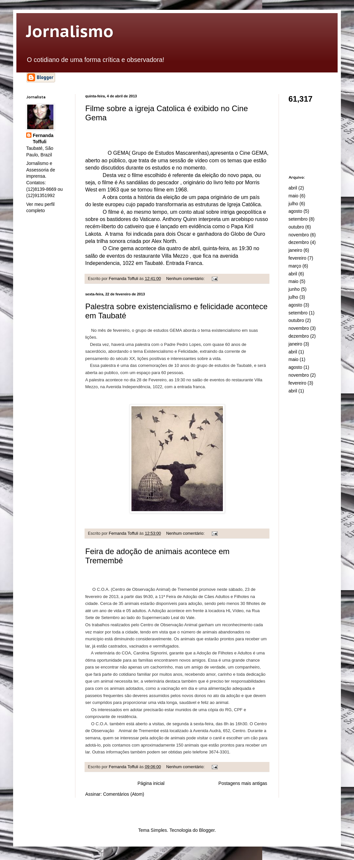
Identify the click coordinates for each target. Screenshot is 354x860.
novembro (298, 234)
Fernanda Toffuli (43, 139)
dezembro (298, 242)
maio (293, 195)
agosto (295, 211)
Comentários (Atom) (123, 794)
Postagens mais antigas (242, 783)
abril (292, 187)
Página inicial (151, 783)
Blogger (206, 830)
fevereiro (297, 258)
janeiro (295, 250)
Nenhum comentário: (186, 278)
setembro (297, 219)
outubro (296, 227)
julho (293, 203)
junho (294, 289)
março (294, 266)
